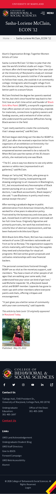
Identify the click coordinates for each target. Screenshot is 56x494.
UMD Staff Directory (12, 446)
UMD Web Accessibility (13, 460)
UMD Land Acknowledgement (17, 437)
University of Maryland (28, 4)
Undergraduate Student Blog (17, 441)
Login (28, 487)
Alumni (6, 464)
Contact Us (9, 420)
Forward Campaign (12, 455)
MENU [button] (47, 13)
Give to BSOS (8, 451)
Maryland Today (12, 314)
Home (6, 38)
